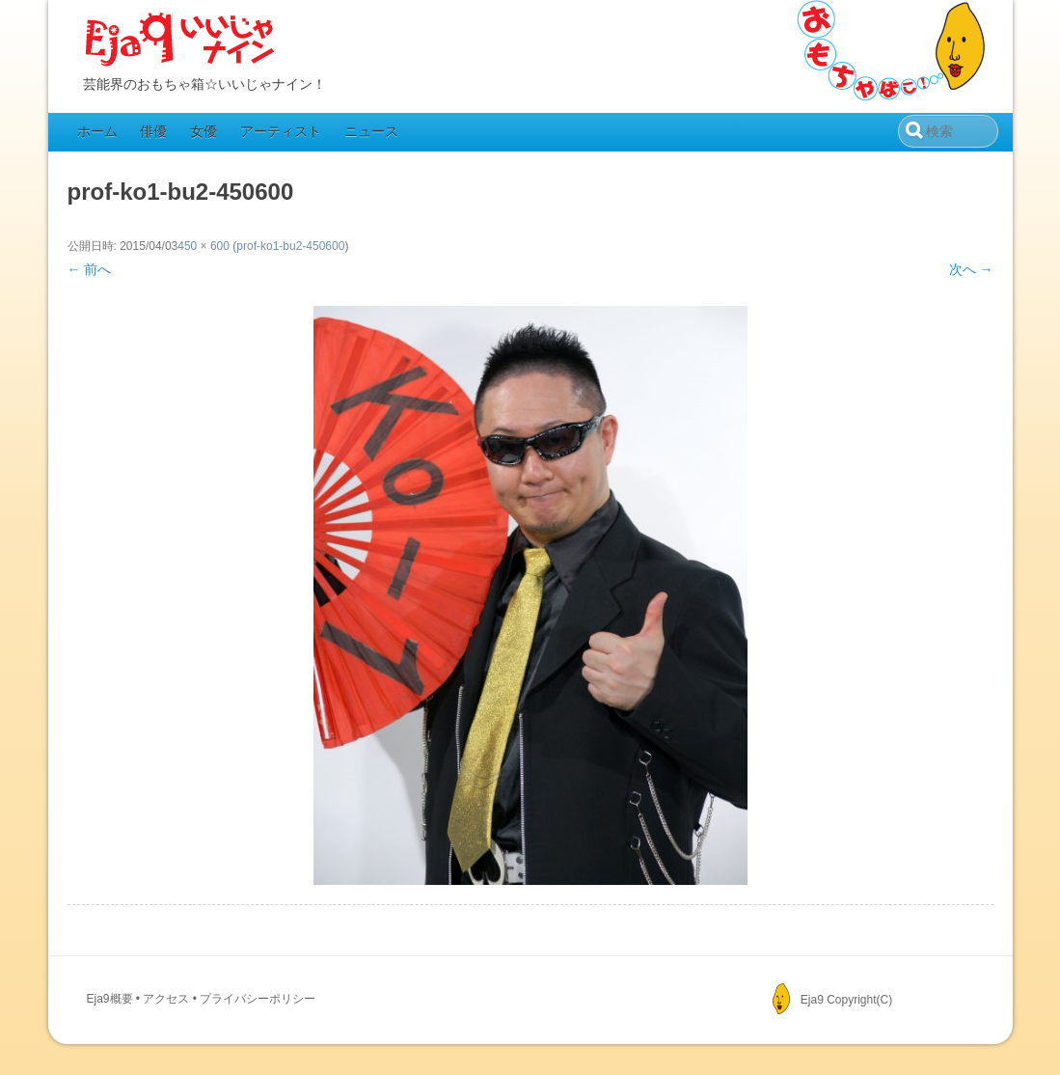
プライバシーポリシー (257, 999)
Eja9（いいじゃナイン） (180, 40)
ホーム (97, 131)
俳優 (153, 131)
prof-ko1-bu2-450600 (290, 246)
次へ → (971, 269)
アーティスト (280, 131)
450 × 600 (203, 246)
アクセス (166, 999)
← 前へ (90, 269)
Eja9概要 (110, 999)
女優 (203, 131)
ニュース (371, 131)
